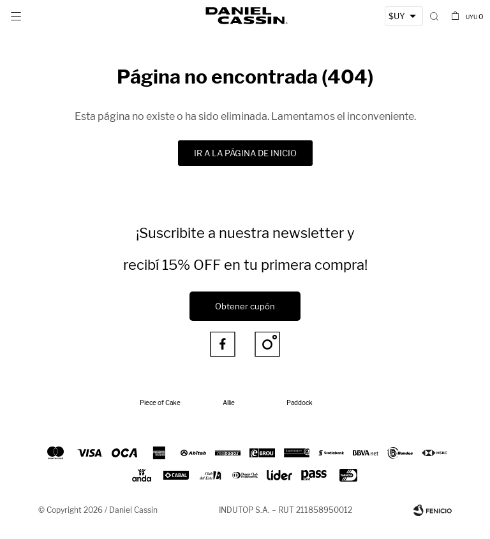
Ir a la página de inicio (245, 153)
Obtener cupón (245, 306)
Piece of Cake (160, 402)
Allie (229, 402)
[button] (434, 16)
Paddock (299, 402)
